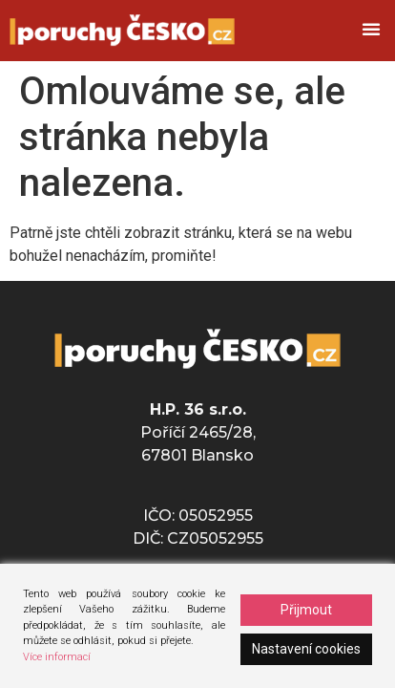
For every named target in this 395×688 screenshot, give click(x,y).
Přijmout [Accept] (306, 609)
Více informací (57, 657)
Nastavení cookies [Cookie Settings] (306, 648)
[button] (371, 28)
